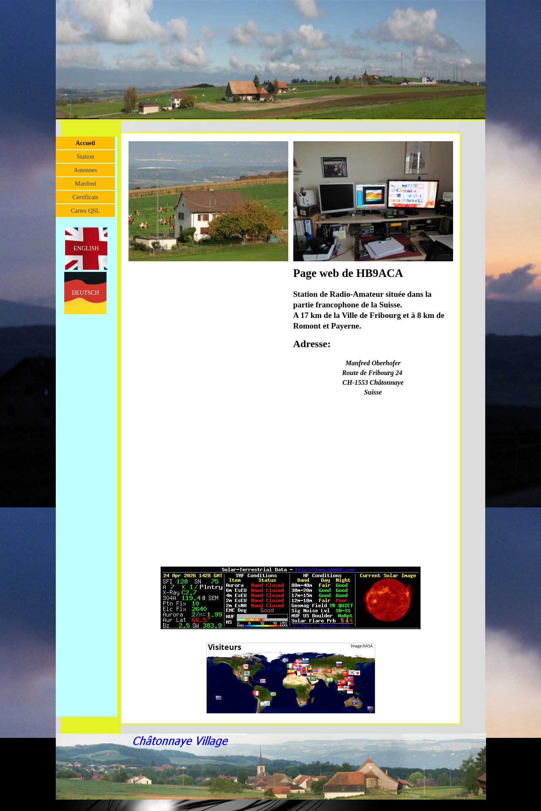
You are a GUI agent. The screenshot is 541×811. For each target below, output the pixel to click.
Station (85, 156)
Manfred (85, 183)
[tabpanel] (373, 336)
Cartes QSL (85, 210)
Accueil (85, 143)
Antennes (85, 170)
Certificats (85, 197)
